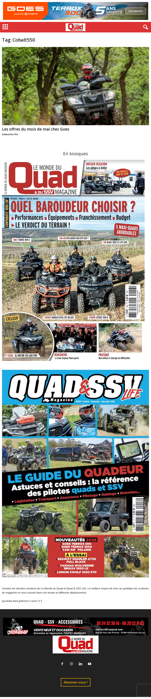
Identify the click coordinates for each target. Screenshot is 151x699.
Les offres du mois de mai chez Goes (35, 129)
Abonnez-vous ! (76, 682)
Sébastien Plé (10, 134)
